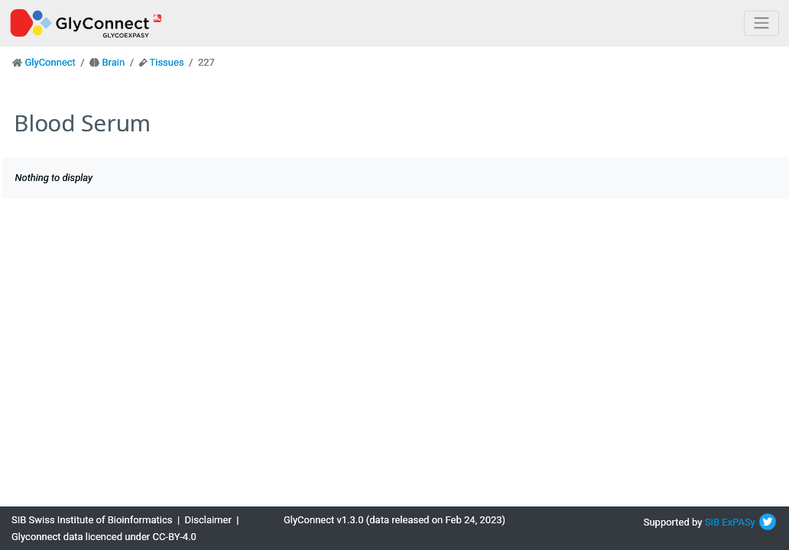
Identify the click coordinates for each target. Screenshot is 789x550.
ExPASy (738, 522)
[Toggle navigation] (761, 23)
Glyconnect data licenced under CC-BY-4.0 (103, 536)
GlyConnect (49, 62)
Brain (113, 62)
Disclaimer (208, 520)
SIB (712, 522)
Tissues (166, 62)
